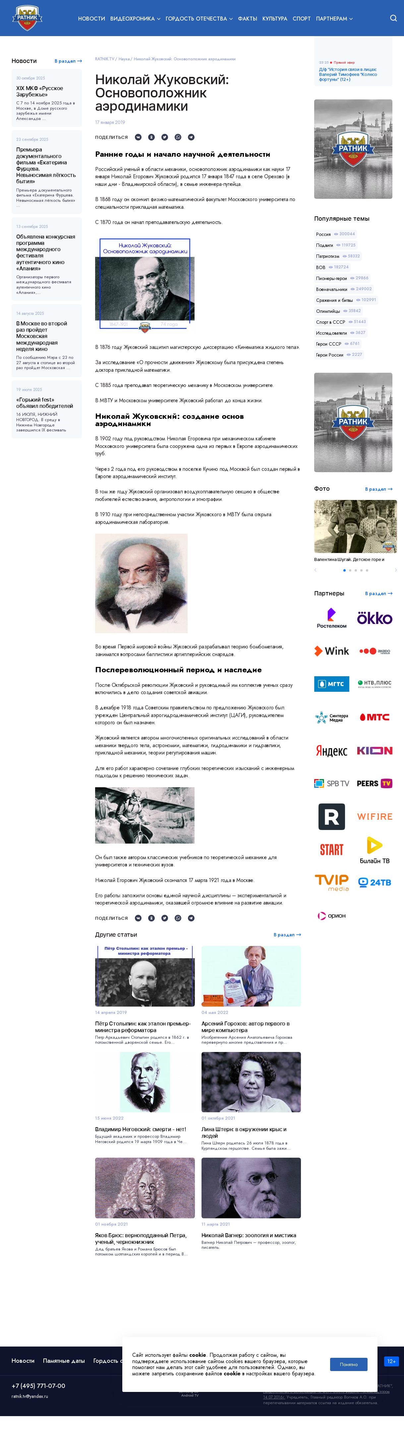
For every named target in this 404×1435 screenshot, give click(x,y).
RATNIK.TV (104, 59)
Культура (274, 19)
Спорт (302, 19)
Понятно (349, 1364)
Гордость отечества (119, 1379)
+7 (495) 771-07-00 (38, 1405)
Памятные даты (64, 1379)
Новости (91, 19)
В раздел (65, 61)
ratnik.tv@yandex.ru (30, 1415)
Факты (247, 19)
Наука (124, 59)
